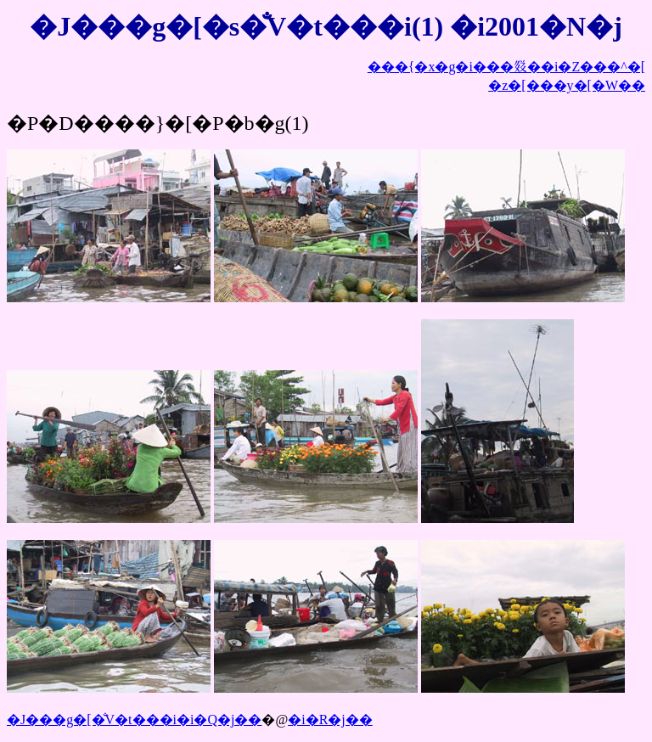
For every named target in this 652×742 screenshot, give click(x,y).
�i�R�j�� (330, 719)
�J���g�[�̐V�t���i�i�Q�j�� (134, 719)
